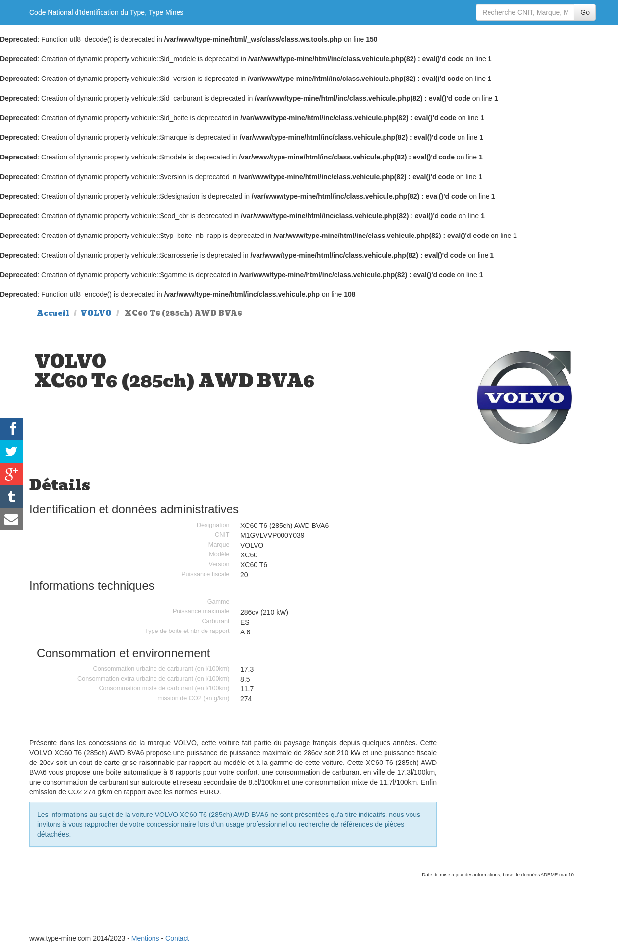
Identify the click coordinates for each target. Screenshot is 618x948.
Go (585, 12)
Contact (177, 938)
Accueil (53, 313)
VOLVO (96, 313)
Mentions (145, 938)
